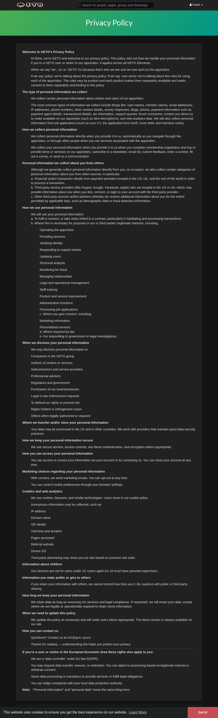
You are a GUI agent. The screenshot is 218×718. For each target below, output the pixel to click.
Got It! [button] (202, 712)
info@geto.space (79, 637)
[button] (115, 4)
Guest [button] (196, 4)
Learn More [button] (138, 712)
